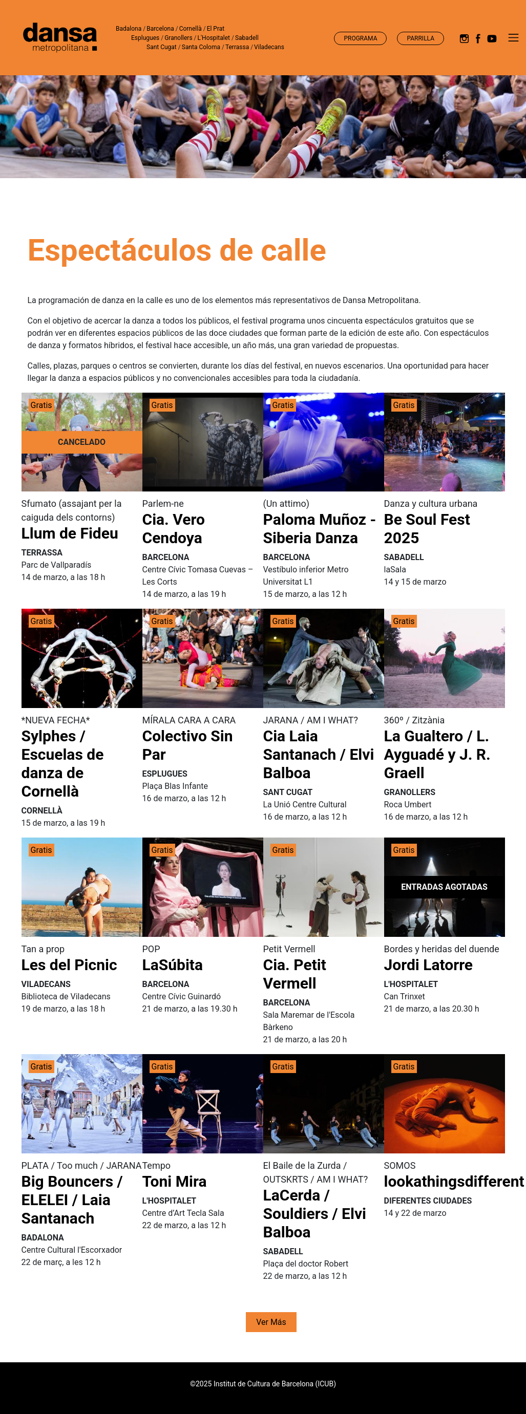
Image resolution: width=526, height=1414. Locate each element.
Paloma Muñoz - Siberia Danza (319, 528)
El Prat (216, 28)
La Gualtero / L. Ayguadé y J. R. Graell (437, 754)
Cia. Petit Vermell (294, 974)
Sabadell (247, 37)
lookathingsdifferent (454, 1181)
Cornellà (190, 28)
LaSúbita (172, 965)
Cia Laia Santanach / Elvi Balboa (318, 754)
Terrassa (237, 47)
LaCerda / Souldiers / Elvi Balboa (315, 1213)
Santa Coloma (201, 47)
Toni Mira (174, 1181)
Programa (360, 38)
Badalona (128, 28)
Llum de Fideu (70, 533)
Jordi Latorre (428, 965)
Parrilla (420, 38)
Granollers (178, 37)
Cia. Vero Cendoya (173, 528)
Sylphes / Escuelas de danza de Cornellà (63, 763)
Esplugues (145, 37)
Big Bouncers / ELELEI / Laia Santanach (72, 1199)
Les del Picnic (69, 965)
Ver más (271, 1322)
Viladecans (269, 47)
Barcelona (160, 28)
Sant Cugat (161, 47)
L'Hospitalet (214, 37)
